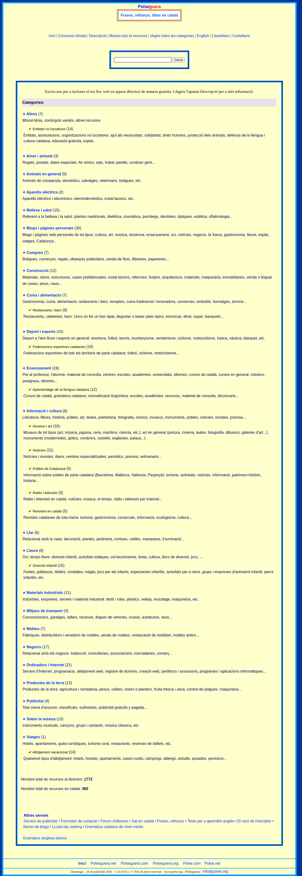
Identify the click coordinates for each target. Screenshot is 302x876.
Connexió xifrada (72, 36)
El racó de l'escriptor (254, 821)
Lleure (32, 551)
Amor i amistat (39, 156)
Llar (30, 533)
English (203, 36)
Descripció (98, 36)
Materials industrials (45, 593)
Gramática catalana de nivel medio (114, 827)
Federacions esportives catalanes (59, 347)
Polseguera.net (103, 863)
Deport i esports (41, 332)
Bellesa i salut (39, 210)
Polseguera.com (134, 863)
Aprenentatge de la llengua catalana (61, 389)
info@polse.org (215, 871)
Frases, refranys (170, 821)
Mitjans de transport (45, 611)
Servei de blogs (36, 827)
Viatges (33, 737)
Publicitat (35, 701)
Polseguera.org (166, 863)
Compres (35, 253)
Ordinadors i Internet (45, 665)
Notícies (39, 450)
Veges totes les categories (172, 36)
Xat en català (143, 821)
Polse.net (212, 863)
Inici (52, 36)
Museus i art (42, 426)
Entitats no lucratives (49, 129)
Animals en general (43, 174)
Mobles (33, 629)
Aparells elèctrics (42, 192)
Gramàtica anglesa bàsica (45, 838)
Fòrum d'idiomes (114, 821)
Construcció (38, 271)
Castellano (221, 36)
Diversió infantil (45, 565)
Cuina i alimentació (44, 295)
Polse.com (192, 863)
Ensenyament (39, 368)
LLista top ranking (67, 827)
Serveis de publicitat (40, 821)
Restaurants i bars (47, 310)
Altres (31, 114)
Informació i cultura (44, 411)
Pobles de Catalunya (49, 469)
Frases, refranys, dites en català (149, 15)
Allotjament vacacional (50, 752)
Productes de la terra (45, 683)
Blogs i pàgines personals (50, 228)
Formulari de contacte (79, 821)
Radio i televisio (45, 493)
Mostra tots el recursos (128, 36)
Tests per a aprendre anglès (210, 821)
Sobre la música (41, 719)
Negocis (34, 647)
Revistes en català (47, 511)
